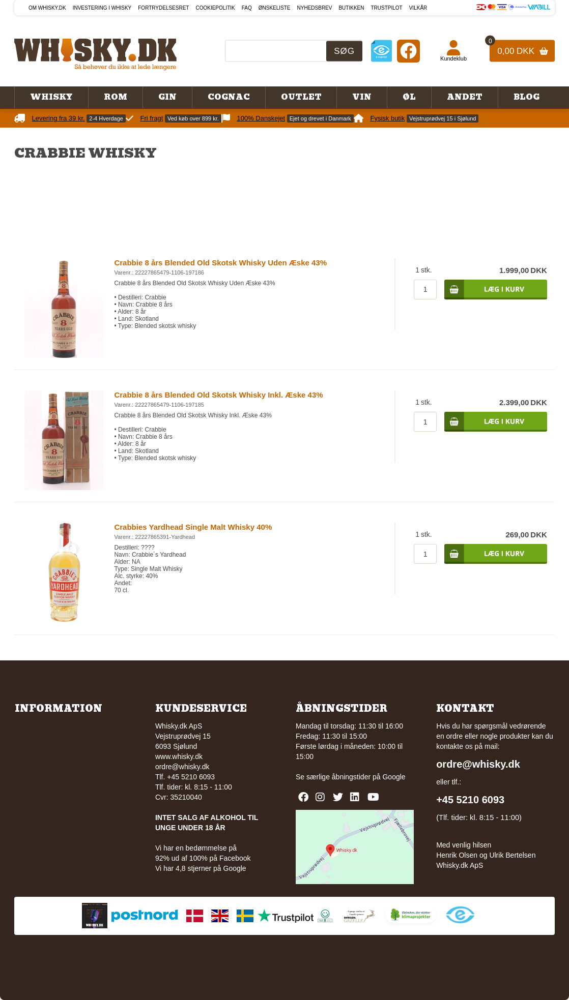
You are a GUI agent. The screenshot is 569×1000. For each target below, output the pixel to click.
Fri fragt (151, 118)
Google (393, 777)
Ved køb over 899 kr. (193, 118)
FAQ (247, 8)
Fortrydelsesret (163, 8)
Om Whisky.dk (47, 8)
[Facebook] (408, 50)
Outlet (301, 97)
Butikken (351, 8)
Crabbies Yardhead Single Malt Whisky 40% (193, 527)
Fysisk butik (387, 118)
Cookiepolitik (215, 8)
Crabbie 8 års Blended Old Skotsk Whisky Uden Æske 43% (220, 262)
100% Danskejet (261, 118)
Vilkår (418, 8)
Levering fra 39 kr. (58, 118)
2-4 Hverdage (106, 118)
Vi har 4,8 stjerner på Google (200, 868)
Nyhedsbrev (314, 8)
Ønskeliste (275, 8)
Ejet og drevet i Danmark (320, 118)
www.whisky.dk (179, 756)
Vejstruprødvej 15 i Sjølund (442, 118)
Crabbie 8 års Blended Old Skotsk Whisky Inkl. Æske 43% (218, 394)
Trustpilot (386, 8)
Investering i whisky (102, 8)
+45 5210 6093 (470, 800)
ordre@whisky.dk (182, 767)
